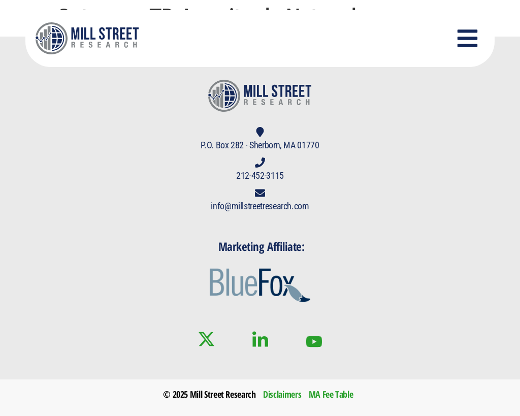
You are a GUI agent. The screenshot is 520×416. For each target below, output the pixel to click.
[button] (467, 38)
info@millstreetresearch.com (260, 206)
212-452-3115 (260, 175)
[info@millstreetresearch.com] (260, 193)
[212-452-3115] (260, 162)
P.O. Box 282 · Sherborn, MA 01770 (260, 145)
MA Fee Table (331, 394)
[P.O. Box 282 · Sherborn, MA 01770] (260, 132)
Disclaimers (282, 394)
